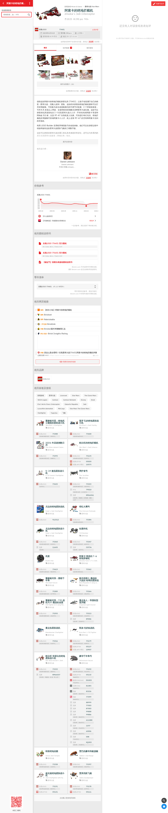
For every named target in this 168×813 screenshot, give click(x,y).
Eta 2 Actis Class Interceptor (49, 404)
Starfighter (42, 413)
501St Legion (42, 400)
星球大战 (52, 395)
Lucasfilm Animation (45, 408)
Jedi (84, 404)
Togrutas (54, 413)
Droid (93, 400)
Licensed (63, 395)
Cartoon (55, 400)
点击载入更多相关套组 (68, 798)
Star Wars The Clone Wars (79, 408)
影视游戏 (41, 395)
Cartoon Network (69, 400)
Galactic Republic (71, 404)
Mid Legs (61, 408)
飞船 (64, 413)
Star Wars (75, 395)
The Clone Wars (90, 395)
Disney (83, 400)
